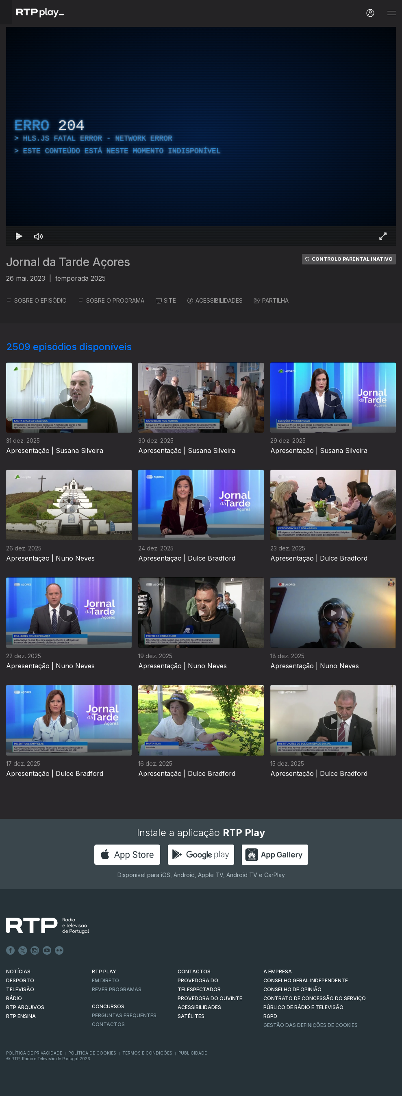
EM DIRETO (105, 980)
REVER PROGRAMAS (116, 989)
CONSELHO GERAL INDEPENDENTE (305, 980)
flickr (59, 950)
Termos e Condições (147, 1053)
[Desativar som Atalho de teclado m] (38, 236)
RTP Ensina (21, 1016)
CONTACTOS (194, 971)
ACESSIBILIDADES (215, 300)
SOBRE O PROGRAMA (111, 300)
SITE (166, 300)
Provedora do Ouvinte (210, 998)
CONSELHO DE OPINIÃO (292, 989)
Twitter (22, 950)
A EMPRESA (277, 971)
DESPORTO (20, 980)
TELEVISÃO (20, 989)
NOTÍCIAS (18, 971)
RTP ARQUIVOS (25, 1007)
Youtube (47, 950)
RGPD (270, 1016)
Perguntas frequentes (124, 1015)
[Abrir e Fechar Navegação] (391, 13)
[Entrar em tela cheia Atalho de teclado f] (383, 236)
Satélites (191, 1016)
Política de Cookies (92, 1053)
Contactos (108, 1024)
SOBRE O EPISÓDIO (36, 300)
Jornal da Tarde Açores (68, 262)
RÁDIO (14, 998)
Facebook (10, 950)
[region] (201, 136)
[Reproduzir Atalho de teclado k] (19, 236)
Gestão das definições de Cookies (310, 1025)
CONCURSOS (108, 1006)
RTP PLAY (104, 971)
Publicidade (192, 1053)
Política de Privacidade (34, 1053)
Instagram (34, 950)
